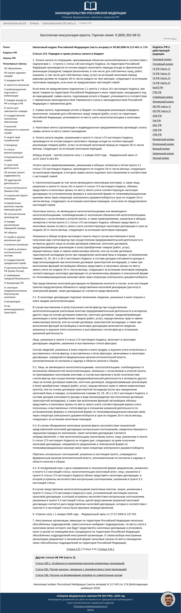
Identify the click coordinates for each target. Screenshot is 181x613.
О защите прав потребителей (12, 139)
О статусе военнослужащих (13, 151)
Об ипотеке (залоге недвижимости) (14, 174)
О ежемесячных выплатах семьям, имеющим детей (14, 206)
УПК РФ (157, 134)
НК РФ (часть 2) (162, 111)
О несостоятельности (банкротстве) (15, 189)
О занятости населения (16, 85)
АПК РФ (157, 115)
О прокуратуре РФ (14, 283)
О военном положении (16, 244)
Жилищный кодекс (163, 101)
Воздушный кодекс (163, 144)
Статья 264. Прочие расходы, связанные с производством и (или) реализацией (81, 569)
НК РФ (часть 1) (162, 106)
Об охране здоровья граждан (15, 74)
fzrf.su (90, 609)
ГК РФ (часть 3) (161, 78)
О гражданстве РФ (14, 80)
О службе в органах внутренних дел (14, 239)
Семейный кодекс (163, 97)
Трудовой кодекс (162, 59)
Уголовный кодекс (163, 64)
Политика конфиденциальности (90, 606)
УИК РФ (157, 130)
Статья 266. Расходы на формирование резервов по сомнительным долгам (79, 575)
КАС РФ (157, 125)
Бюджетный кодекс (163, 139)
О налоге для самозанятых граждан (15, 109)
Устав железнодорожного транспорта (14, 309)
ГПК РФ (157, 92)
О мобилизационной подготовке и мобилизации (15, 92)
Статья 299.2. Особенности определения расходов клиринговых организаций (80, 563)
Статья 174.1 (106, 549)
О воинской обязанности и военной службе (16, 129)
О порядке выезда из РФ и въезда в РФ (15, 102)
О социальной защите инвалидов (16, 197)
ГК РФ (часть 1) (161, 68)
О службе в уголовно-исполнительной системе (15, 252)
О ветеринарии (12, 301)
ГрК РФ (157, 120)
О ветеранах (10, 145)
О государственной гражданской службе (15, 262)
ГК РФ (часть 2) (161, 73)
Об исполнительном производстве (14, 216)
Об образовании (13, 68)
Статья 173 (73, 549)
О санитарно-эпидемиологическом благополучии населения (15, 292)
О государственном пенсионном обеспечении (14, 118)
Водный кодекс (161, 148)
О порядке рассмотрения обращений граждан (15, 224)
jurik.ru (173, 39)
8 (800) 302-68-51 (128, 35)
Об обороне (10, 232)
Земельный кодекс (163, 153)
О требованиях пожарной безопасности (17, 277)
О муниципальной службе (13, 159)
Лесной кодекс (161, 158)
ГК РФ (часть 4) (161, 83)
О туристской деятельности (11, 166)
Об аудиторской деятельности (12, 182)
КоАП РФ (158, 87)
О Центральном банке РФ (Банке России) (16, 269)
